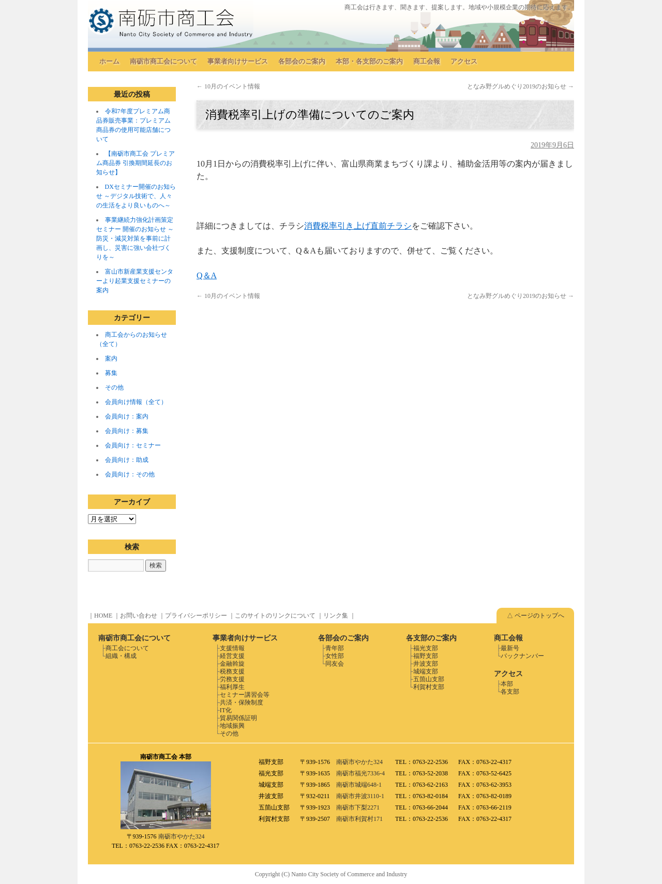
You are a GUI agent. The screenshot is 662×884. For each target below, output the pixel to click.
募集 (111, 373)
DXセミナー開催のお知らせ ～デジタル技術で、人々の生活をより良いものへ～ (136, 196)
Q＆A (207, 275)
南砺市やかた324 (181, 836)
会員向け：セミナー (133, 445)
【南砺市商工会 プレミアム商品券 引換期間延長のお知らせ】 (135, 163)
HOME (103, 615)
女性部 (334, 656)
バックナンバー (522, 656)
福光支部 (425, 648)
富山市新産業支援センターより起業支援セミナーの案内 (134, 281)
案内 (111, 358)
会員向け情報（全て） (136, 402)
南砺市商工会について (163, 61)
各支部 (510, 691)
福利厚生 (232, 687)
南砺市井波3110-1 (360, 796)
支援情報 (232, 648)
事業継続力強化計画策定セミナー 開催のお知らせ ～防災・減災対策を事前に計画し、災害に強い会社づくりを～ (135, 238)
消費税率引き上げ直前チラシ (358, 225)
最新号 (510, 648)
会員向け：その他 (130, 474)
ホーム (109, 61)
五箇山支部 (428, 679)
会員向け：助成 (126, 459)
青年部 (334, 648)
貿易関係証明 (238, 718)
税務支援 (232, 671)
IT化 (226, 710)
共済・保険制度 (241, 702)
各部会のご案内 (301, 61)
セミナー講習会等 (244, 694)
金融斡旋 (232, 663)
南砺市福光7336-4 (360, 773)
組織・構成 (121, 656)
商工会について (127, 648)
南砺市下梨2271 (358, 807)
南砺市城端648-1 (359, 784)
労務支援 (232, 679)
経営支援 (232, 656)
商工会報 (426, 61)
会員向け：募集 (126, 430)
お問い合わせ (138, 615)
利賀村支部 (428, 687)
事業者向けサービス (237, 61)
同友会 (334, 663)
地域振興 (232, 725)
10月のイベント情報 (228, 86)
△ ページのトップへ (535, 615)
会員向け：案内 (126, 416)
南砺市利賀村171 (359, 818)
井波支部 (425, 663)
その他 (114, 387)
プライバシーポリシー (196, 615)
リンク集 (335, 615)
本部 (507, 683)
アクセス (463, 61)
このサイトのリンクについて (275, 615)
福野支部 (425, 656)
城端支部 (425, 671)
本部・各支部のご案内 (369, 61)
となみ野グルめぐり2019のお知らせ (520, 86)
